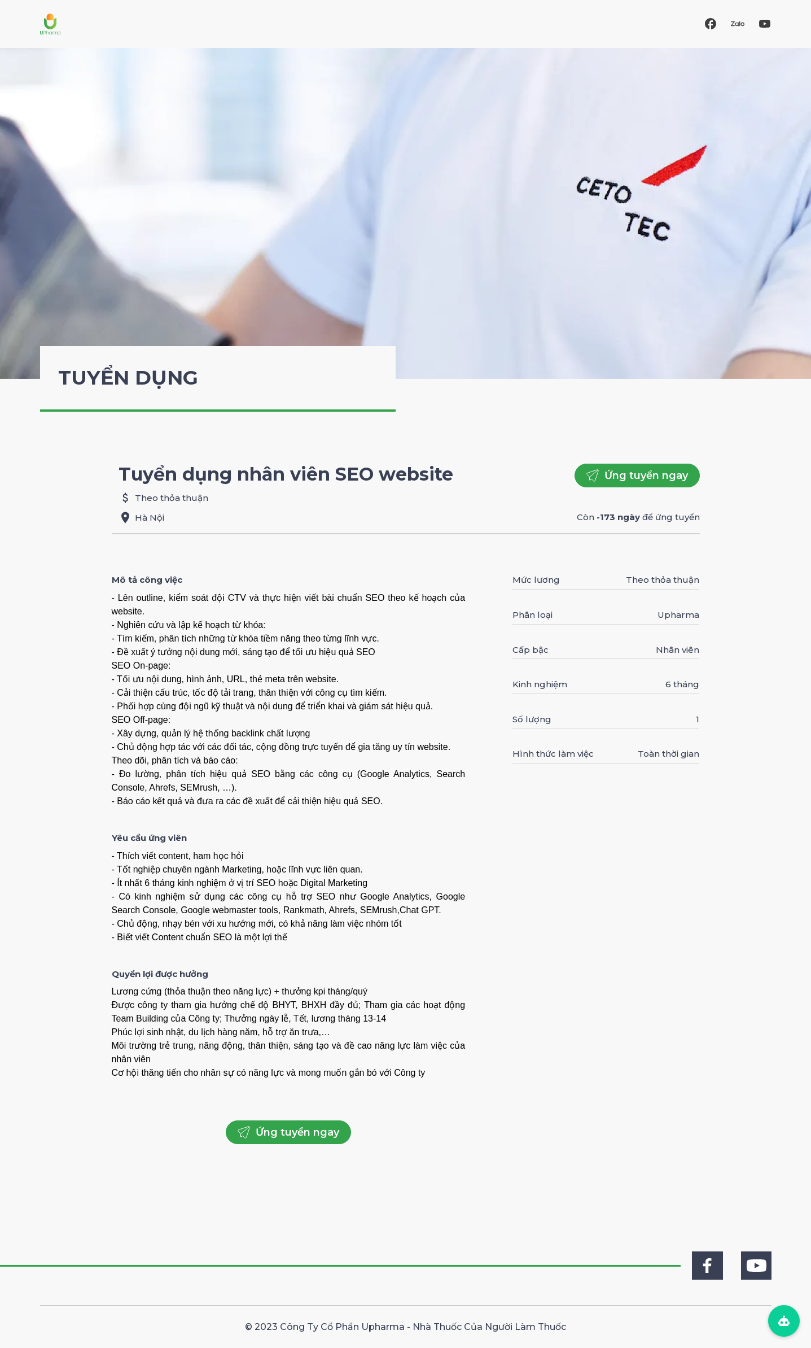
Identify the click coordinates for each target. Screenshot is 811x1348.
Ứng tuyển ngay (637, 475)
